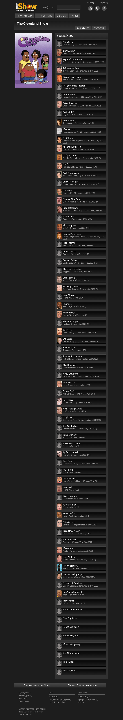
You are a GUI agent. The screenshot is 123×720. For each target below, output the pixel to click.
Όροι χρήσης (24, 701)
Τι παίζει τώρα (84, 697)
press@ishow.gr (36, 712)
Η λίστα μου (53, 697)
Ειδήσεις (81, 702)
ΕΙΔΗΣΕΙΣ (61, 15)
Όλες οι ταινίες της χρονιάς (60, 699)
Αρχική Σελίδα (24, 693)
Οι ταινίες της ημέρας (57, 702)
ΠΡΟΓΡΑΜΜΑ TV (24, 15)
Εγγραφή (104, 2)
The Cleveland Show (32, 23)
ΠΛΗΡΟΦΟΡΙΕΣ (83, 28)
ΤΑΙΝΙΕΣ (74, 15)
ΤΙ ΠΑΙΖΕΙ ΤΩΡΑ (44, 15)
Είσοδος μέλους (25, 695)
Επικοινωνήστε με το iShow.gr (37, 685)
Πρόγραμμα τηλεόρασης (88, 699)
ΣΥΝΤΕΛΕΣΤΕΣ (99, 28)
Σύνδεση (90, 2)
